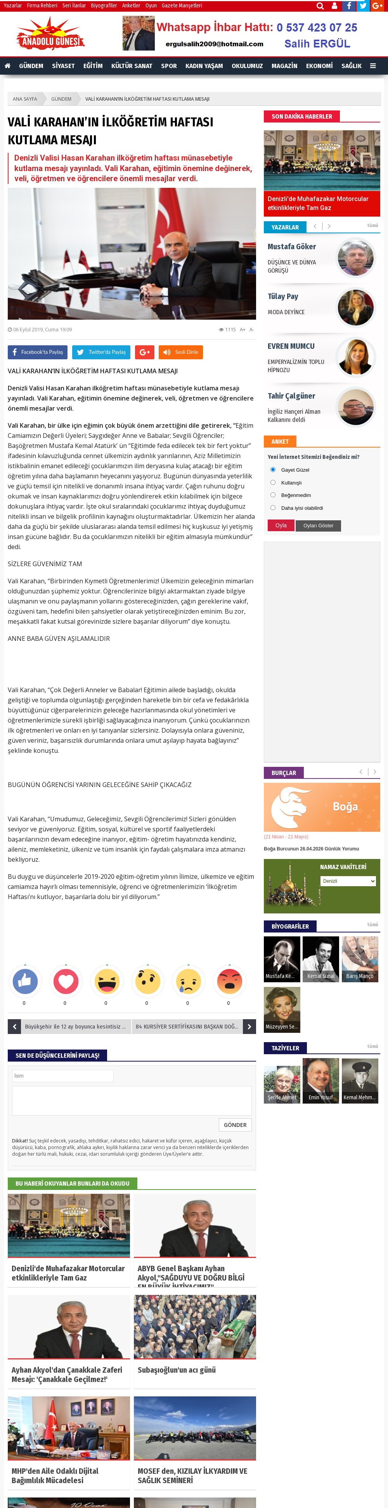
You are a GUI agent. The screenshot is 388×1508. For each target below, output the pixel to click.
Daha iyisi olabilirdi (302, 508)
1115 (227, 329)
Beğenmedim (296, 495)
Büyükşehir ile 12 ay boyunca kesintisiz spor (70, 1026)
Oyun (151, 5)
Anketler (131, 5)
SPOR (169, 66)
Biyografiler (104, 5)
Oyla (281, 525)
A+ (243, 329)
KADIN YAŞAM (204, 66)
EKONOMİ (319, 66)
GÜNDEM (31, 66)
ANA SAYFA (25, 99)
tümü (372, 225)
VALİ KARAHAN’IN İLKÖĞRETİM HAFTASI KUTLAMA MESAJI (147, 99)
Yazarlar (13, 5)
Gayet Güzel (295, 470)
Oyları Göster (318, 525)
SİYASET (63, 66)
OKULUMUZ (247, 66)
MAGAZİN (285, 66)
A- (251, 329)
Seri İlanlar (74, 5)
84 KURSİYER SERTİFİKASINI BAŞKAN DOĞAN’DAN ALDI (196, 1026)
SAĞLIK (351, 66)
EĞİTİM (93, 66)
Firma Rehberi (42, 5)
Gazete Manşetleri (182, 5)
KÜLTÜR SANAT (131, 66)
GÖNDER (235, 1124)
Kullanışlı (291, 483)
